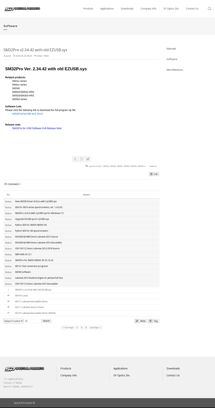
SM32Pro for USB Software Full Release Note (37, 128)
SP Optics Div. (171, 8)
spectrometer (95, 166)
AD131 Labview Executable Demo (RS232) (35, 313)
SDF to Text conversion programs (31, 266)
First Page (67, 327)
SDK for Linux (21, 295)
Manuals (171, 48)
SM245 (106, 166)
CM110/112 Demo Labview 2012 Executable (36, 283)
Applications (107, 8)
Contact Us (192, 8)
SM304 (127, 166)
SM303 (120, 166)
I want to (153, 166)
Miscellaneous (174, 69)
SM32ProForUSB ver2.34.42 (27, 113)
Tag (152, 321)
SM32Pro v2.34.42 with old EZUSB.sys (35, 49)
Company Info (148, 8)
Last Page (95, 327)
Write (140, 321)
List (153, 174)
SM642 (113, 166)
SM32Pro (142, 166)
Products (88, 8)
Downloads (127, 8)
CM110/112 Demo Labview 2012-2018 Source (37, 248)
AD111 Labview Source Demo (29, 307)
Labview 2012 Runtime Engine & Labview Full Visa (39, 277)
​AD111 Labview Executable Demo (31, 301)
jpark (8, 55)
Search (46, 320)
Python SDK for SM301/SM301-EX (31, 224)
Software (171, 59)
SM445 (134, 166)
